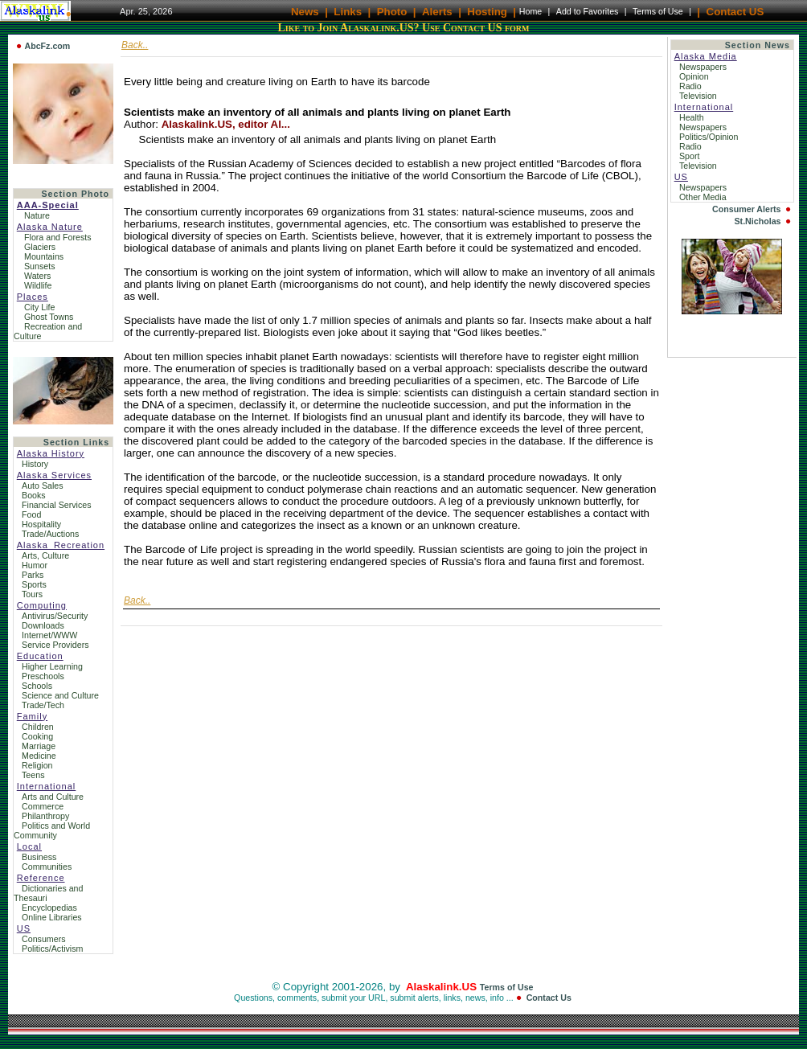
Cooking (37, 736)
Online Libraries (52, 917)
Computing (42, 605)
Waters (37, 276)
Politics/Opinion (709, 136)
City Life (39, 307)
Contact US (735, 11)
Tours (32, 594)
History (35, 464)
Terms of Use (658, 11)
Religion (37, 765)
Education (40, 656)
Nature (37, 215)
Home (530, 11)
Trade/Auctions (50, 534)
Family (32, 716)
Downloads (43, 625)
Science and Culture (60, 695)
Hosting (487, 11)
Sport (690, 156)
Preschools (43, 676)
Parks (32, 575)
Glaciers (40, 247)
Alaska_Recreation (60, 545)
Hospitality (41, 524)
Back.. (134, 45)
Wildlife (38, 285)
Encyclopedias (49, 907)
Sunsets (39, 266)
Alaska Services (54, 475)
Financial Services (56, 505)
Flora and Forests (57, 237)
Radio (691, 86)
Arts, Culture (45, 555)
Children (38, 726)
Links (348, 11)
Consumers (43, 939)
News (305, 11)
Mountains (44, 256)
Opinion (695, 76)
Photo (392, 11)
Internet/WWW (49, 635)
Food (31, 514)
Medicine (39, 755)
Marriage (38, 746)
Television (699, 95)
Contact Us (548, 997)
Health (693, 117)
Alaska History (50, 453)
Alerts (437, 11)
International (46, 786)
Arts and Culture (53, 796)
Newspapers (704, 67)
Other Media (704, 197)
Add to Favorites (587, 11)
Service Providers (55, 644)
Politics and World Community (52, 830)
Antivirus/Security (55, 616)
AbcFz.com (47, 46)
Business (39, 857)
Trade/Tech (43, 705)
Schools (37, 685)
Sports (34, 584)
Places (32, 296)
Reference (41, 878)
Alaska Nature (50, 227)
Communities (47, 866)
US (24, 928)
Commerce (42, 806)
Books (34, 495)
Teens (33, 775)
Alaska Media (705, 56)
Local (29, 846)
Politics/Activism (52, 948)
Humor (34, 565)
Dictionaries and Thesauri (48, 893)
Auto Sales (42, 485)
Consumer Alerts (746, 209)
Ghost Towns (49, 317)
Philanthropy (45, 816)
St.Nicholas (758, 221)
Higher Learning (52, 666)
